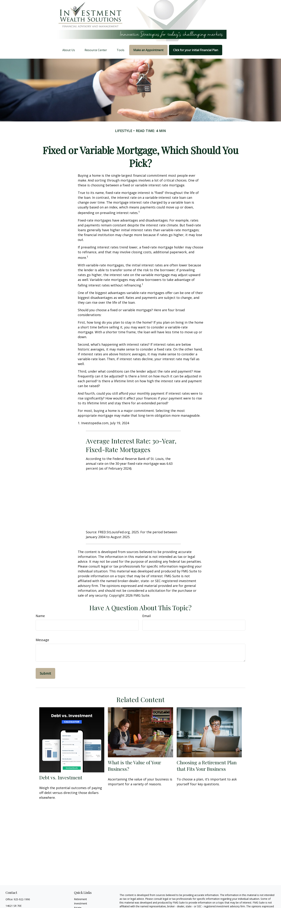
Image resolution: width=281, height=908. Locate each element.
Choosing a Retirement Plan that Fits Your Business (207, 765)
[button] (69, 50)
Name (40, 616)
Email (146, 616)
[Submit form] (45, 673)
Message (42, 640)
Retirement (80, 899)
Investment (80, 903)
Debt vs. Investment (60, 777)
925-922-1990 (22, 899)
